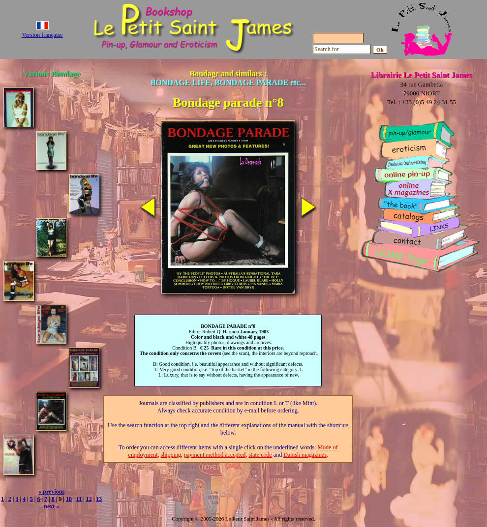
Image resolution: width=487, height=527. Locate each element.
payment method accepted (214, 454)
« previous (51, 491)
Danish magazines (305, 454)
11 (79, 499)
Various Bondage (51, 73)
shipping (171, 454)
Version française (42, 34)
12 (89, 499)
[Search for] (342, 49)
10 (69, 499)
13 (99, 499)
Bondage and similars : (228, 78)
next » (51, 506)
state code (260, 454)
